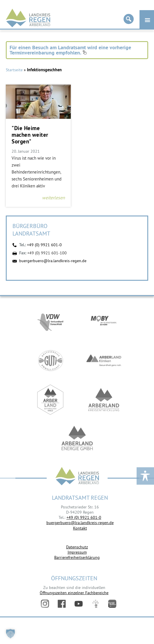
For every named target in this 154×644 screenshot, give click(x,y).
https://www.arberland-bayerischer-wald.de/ (50, 399)
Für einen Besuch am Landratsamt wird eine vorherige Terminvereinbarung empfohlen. (70, 50)
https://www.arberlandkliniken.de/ (103, 360)
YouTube (79, 604)
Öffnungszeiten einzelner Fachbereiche (74, 592)
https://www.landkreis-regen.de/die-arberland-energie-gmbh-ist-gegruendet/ (77, 439)
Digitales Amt (95, 604)
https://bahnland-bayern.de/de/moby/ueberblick (103, 321)
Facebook (62, 604)
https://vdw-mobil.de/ (50, 321)
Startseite (14, 69)
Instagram (45, 604)
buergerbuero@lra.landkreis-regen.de (52, 260)
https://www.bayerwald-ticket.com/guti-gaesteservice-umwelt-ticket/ (50, 360)
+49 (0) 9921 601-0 (44, 244)
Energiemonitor (112, 604)
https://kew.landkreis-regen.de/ (103, 399)
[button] (10, 633)
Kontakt (80, 528)
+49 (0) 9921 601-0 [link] (83, 517)
